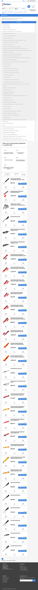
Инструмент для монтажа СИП (8, 44)
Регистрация (4, 579)
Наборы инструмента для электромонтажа (10, 68)
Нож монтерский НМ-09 (15, 533)
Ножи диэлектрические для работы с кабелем (11, 72)
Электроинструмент (6, 117)
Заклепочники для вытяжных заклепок (9, 35)
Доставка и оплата (23, 566)
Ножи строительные (7, 77)
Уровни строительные (7, 108)
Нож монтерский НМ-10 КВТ (16, 545)
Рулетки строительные (7, 97)
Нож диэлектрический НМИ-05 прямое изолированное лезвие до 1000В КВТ (17, 318)
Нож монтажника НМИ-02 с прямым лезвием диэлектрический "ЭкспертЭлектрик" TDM (17, 458)
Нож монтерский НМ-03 (15, 482)
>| (9, 558)
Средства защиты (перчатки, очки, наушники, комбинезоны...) (13, 104)
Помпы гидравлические (7, 89)
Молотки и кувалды (6, 66)
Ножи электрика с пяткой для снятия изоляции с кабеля (8, 168)
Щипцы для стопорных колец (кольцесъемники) (11, 115)
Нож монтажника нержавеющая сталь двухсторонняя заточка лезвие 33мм (17, 394)
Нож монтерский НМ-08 (15, 520)
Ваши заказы (4, 580)
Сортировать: (7, 173)
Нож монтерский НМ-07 (15, 507)
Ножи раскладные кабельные (20, 153)
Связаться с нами (5, 577)
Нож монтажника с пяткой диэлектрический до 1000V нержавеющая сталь (16, 470)
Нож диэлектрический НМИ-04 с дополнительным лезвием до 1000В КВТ (18, 255)
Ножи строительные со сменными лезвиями (11, 79)
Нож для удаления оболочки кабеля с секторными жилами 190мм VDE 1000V (17, 344)
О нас (21, 565)
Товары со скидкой (23, 567)
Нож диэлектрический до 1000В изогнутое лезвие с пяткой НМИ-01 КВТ (17, 280)
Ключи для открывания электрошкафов (10, 59)
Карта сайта (21, 582)
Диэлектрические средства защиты (9, 33)
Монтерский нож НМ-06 (15, 216)
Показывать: (16, 173)
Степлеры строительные (7, 106)
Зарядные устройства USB (7, 38)
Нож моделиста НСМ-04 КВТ (16, 368)
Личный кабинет (5, 578)
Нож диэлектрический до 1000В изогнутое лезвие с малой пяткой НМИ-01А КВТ (17, 268)
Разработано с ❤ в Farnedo (11, 588)
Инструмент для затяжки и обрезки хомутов (10, 42)
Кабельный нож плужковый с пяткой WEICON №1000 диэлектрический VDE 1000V (16, 192)
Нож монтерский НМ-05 (15, 495)
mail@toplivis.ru (33, 10)
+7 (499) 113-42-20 (32, 9)
